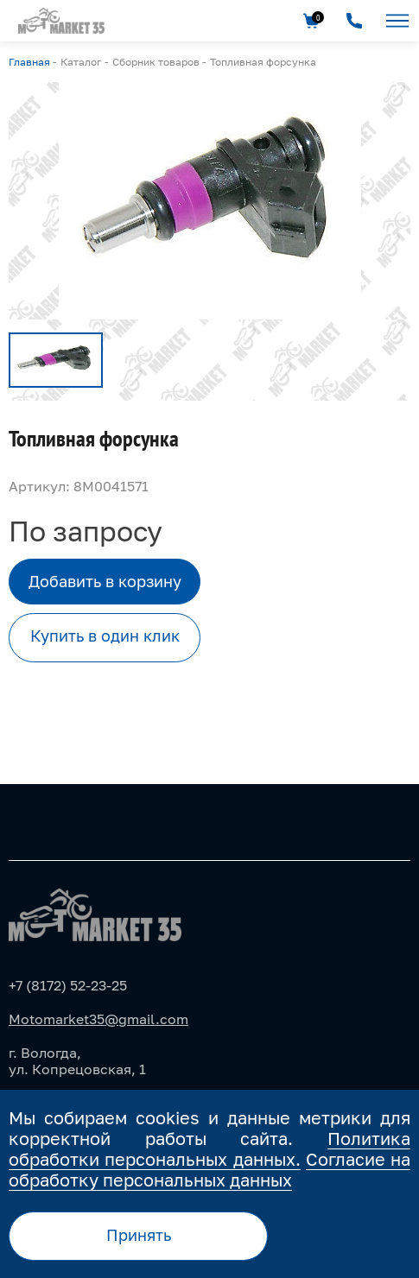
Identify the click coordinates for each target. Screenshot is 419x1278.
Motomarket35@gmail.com (98, 1019)
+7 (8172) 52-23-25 (68, 985)
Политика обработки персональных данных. (209, 1148)
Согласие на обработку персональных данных (209, 1169)
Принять (138, 1234)
